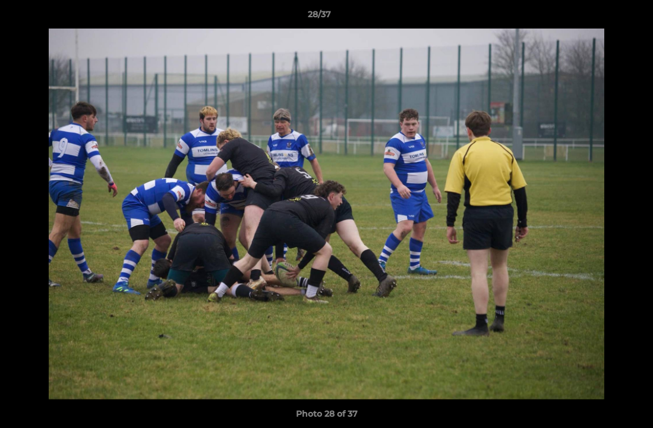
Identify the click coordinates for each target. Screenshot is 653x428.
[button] (603, 17)
